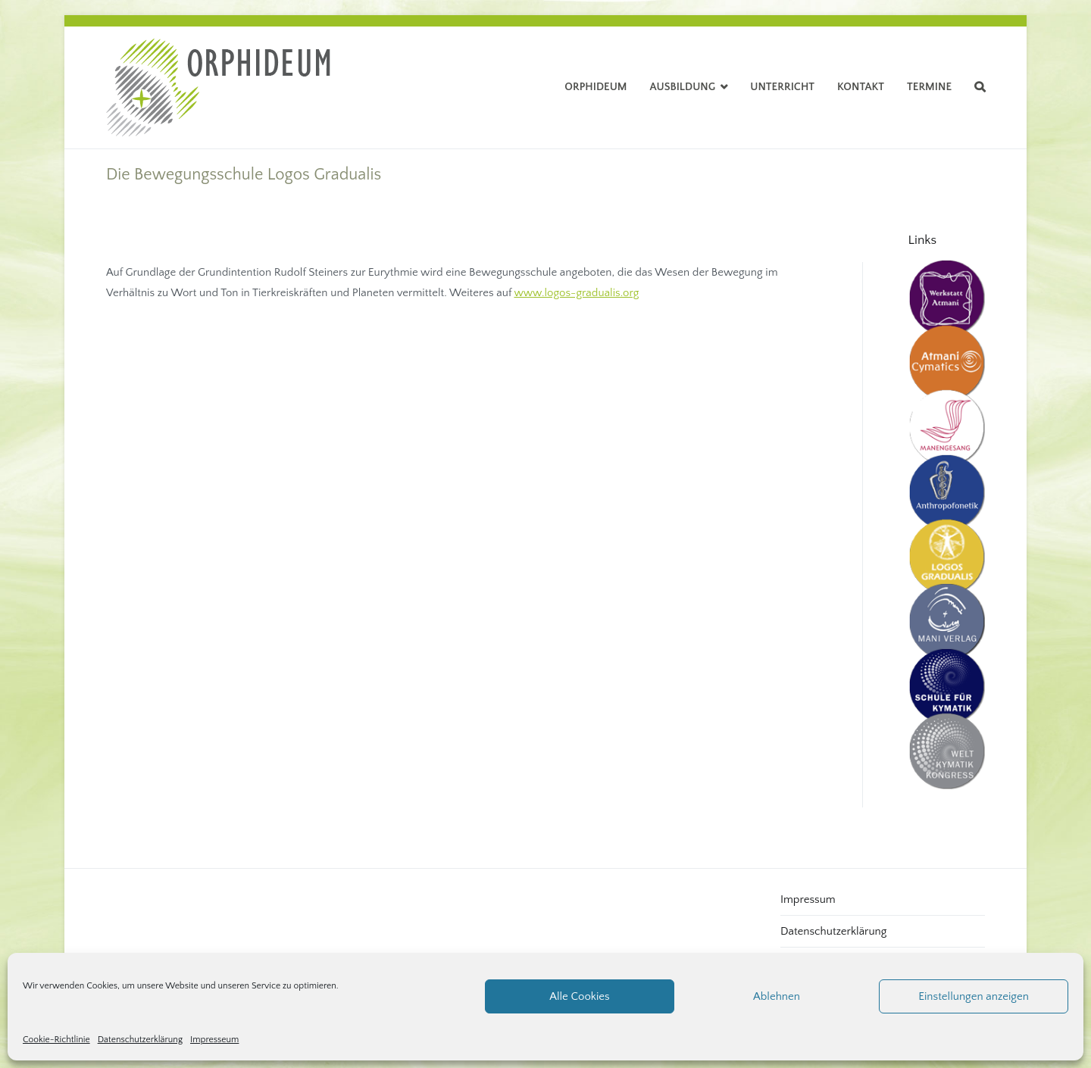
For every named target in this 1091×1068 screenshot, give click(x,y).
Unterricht (782, 87)
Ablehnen (776, 996)
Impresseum (214, 1040)
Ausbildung (683, 87)
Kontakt (860, 87)
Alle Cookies (579, 996)
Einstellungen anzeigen (973, 996)
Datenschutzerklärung (140, 1040)
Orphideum (595, 87)
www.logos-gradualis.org (576, 292)
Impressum (808, 899)
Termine (929, 87)
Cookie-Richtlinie (56, 1040)
